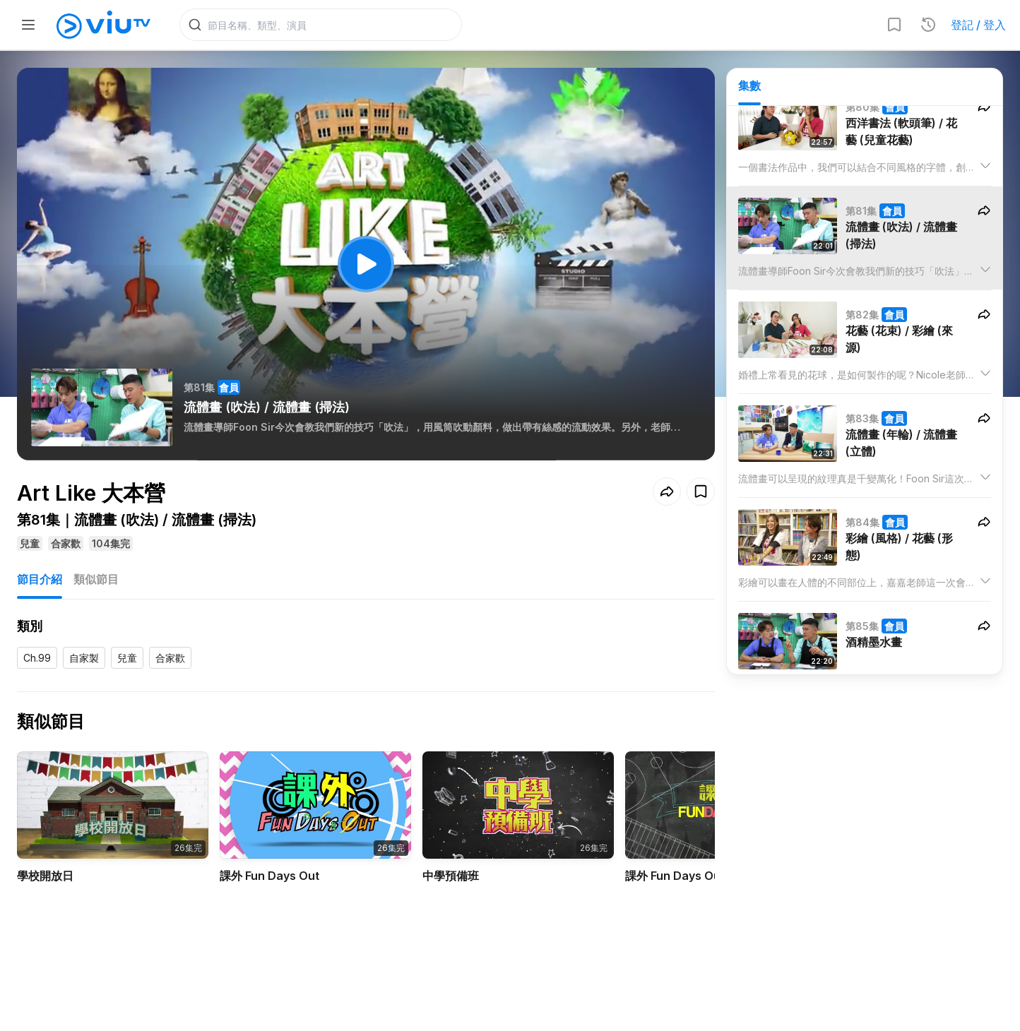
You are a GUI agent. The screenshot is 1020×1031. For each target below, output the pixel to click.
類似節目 (96, 579)
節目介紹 (39, 579)
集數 (749, 85)
